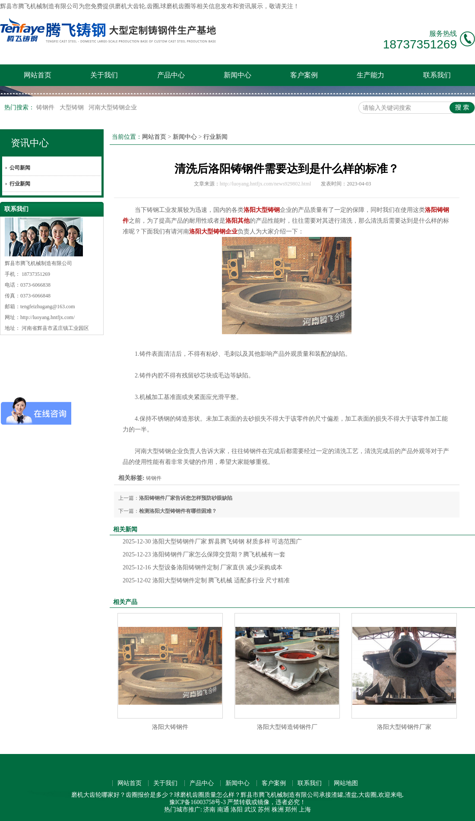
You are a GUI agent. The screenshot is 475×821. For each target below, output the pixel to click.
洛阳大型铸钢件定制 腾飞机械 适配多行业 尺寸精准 (206, 580)
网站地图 (346, 783)
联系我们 (437, 75)
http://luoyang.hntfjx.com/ (47, 317)
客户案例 (304, 75)
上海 (305, 809)
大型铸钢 (73, 107)
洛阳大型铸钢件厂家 (404, 727)
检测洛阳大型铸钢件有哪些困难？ (178, 511)
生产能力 (370, 75)
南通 (223, 809)
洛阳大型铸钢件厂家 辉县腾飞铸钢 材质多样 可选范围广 (212, 541)
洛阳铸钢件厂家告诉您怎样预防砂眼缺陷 (185, 498)
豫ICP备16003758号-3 (197, 802)
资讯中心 (30, 142)
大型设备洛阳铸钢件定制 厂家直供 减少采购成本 (202, 567)
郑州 (291, 809)
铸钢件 (46, 107)
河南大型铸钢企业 (113, 107)
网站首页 (37, 75)
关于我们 (104, 75)
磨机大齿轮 (130, 6)
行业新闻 (20, 184)
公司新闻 (20, 168)
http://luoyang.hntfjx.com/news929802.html (265, 184)
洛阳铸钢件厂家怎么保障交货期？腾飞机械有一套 (204, 554)
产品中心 (171, 75)
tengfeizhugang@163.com (47, 306)
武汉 (250, 809)
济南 (209, 809)
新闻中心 (237, 75)
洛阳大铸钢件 (170, 727)
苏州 (264, 809)
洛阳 (237, 809)
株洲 (278, 809)
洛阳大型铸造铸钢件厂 (287, 727)
